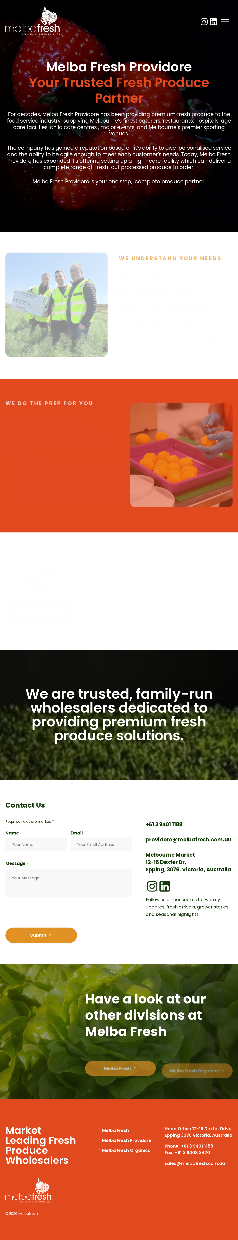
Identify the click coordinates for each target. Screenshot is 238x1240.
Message (16, 863)
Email (78, 833)
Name (13, 833)
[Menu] (225, 22)
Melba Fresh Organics (126, 1150)
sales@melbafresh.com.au (195, 1163)
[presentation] (38, 913)
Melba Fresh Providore (126, 1140)
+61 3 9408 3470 (192, 1153)
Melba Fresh (115, 1130)
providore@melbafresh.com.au (188, 839)
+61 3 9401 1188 (164, 824)
